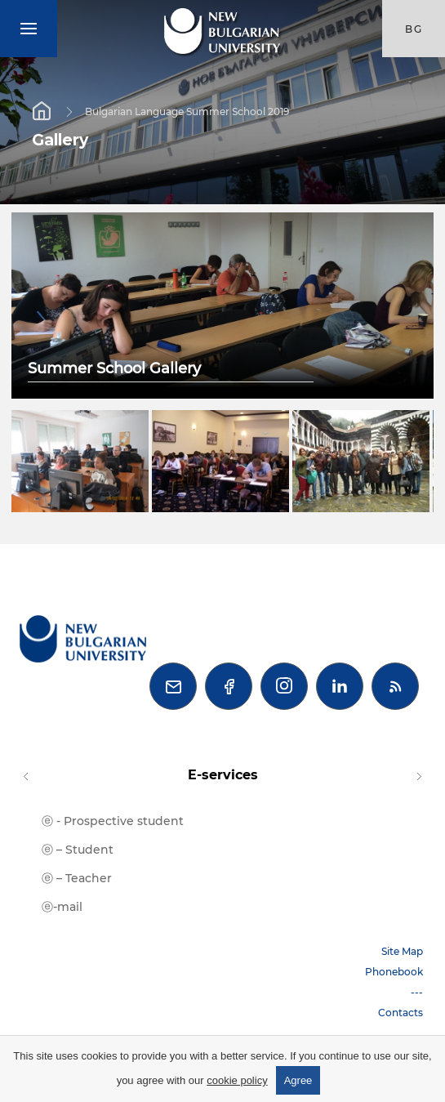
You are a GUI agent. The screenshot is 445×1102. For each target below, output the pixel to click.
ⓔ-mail (62, 906)
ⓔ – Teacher (77, 878)
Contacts (400, 1012)
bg (414, 29)
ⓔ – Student (77, 849)
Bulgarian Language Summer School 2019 (187, 111)
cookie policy (237, 1080)
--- (417, 992)
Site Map (402, 951)
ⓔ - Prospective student (113, 821)
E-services (223, 775)
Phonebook (394, 972)
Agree (298, 1080)
